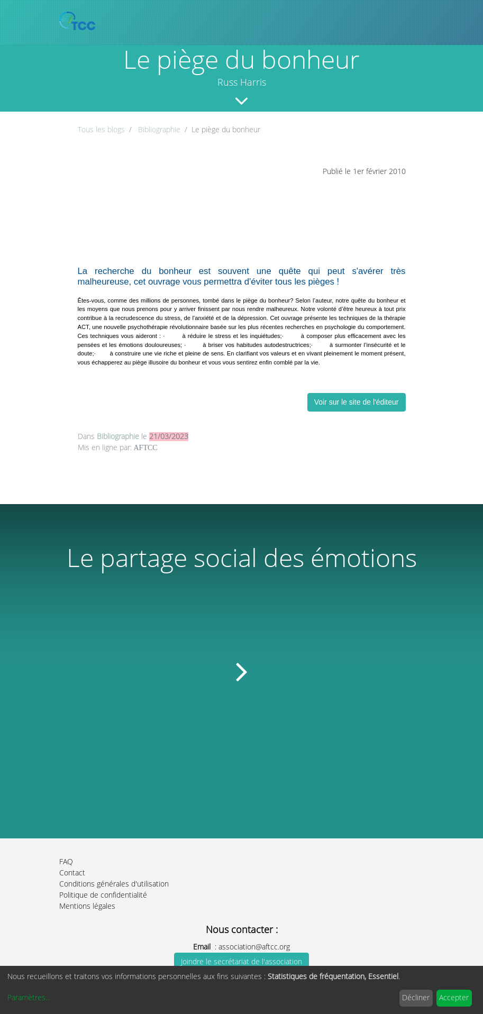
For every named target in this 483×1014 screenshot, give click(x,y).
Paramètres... (28, 997)
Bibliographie (159, 129)
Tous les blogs (101, 129)
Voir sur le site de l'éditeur (356, 402)
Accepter (454, 997)
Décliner (416, 997)
